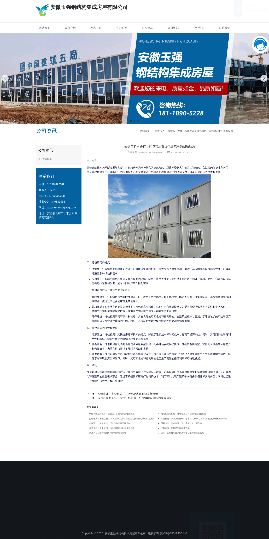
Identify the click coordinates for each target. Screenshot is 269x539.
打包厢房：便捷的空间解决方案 (175, 428)
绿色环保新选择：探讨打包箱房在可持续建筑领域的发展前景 (135, 397)
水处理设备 (136, 460)
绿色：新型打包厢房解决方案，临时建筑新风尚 (182, 433)
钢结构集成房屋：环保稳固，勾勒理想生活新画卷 (183, 414)
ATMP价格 (89, 460)
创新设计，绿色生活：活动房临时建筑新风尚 (109, 423)
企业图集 (198, 27)
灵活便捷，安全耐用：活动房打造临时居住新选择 (111, 428)
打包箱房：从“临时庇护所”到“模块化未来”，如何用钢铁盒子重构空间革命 (194, 418)
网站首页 (44, 27)
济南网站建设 (73, 460)
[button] (131, 121)
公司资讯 (173, 27)
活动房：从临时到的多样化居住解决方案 (107, 433)
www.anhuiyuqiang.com (61, 207)
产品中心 (95, 27)
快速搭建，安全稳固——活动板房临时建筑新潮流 (128, 393)
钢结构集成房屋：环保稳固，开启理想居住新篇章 (112, 414)
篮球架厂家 (121, 460)
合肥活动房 (56, 460)
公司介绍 (70, 27)
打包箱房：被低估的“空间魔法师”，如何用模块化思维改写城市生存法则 (121, 418)
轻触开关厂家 (105, 460)
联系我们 (224, 27)
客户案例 (121, 27)
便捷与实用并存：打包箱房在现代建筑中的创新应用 (205, 130)
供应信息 (147, 27)
